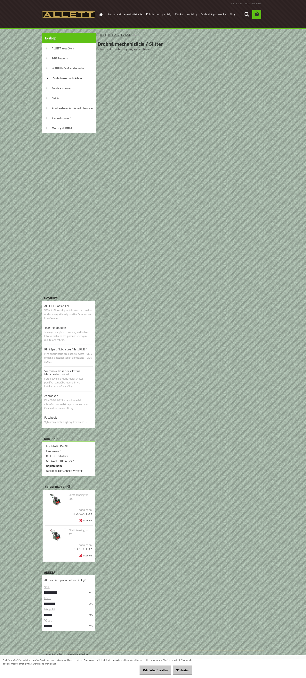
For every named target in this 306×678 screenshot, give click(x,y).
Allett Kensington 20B (78, 497)
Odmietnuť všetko (151, 670)
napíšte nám (54, 466)
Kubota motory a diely (158, 14)
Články (179, 14)
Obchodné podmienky (213, 14)
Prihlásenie (236, 3)
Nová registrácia (253, 3)
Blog (232, 14)
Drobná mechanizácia (119, 35)
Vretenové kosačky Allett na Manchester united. (62, 372)
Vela (47, 587)
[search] (246, 14)
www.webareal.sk (78, 654)
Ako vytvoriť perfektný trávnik (125, 14)
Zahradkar (51, 395)
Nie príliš (49, 609)
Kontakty (192, 14)
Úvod (103, 35)
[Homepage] (100, 14)
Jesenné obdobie (55, 327)
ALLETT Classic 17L (56, 306)
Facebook (50, 417)
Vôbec (48, 620)
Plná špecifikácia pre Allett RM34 (65, 349)
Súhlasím (181, 670)
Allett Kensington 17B (78, 532)
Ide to (47, 598)
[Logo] (68, 14)
